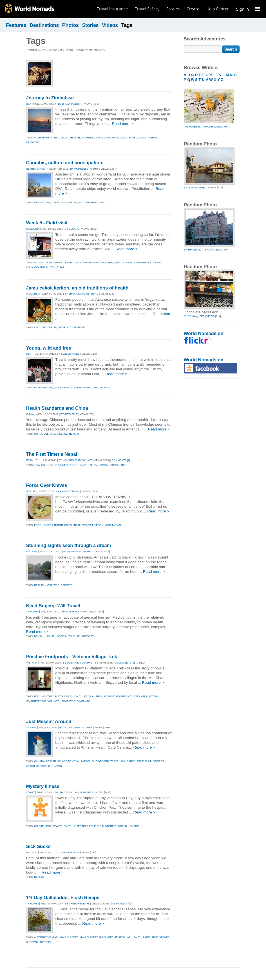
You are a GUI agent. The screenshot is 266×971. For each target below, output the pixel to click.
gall (55, 937)
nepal (94, 465)
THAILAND (32, 611)
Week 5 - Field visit (47, 222)
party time (150, 937)
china (38, 433)
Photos (70, 25)
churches (59, 202)
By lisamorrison (74, 611)
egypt (57, 826)
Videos (110, 25)
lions (98, 137)
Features (16, 25)
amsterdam (42, 202)
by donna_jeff (194, 316)
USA (28, 103)
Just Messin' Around (48, 721)
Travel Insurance (112, 8)
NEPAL (30, 460)
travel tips (118, 465)
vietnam (154, 696)
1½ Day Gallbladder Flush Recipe (63, 897)
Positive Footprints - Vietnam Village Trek (71, 656)
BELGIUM (32, 852)
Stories (173, 8)
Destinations (44, 25)
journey (87, 137)
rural (44, 267)
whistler (32, 766)
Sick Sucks (38, 846)
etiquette (61, 465)
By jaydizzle (69, 414)
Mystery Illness (42, 786)
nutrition (61, 525)
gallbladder (69, 937)
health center (136, 262)
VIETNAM (31, 551)
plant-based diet (81, 525)
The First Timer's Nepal (51, 454)
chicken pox (43, 826)
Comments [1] (121, 460)
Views (212, 187)
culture (40, 327)
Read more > (123, 124)
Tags (126, 25)
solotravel (128, 137)
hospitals (52, 585)
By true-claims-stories (76, 727)
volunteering (148, 137)
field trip (106, 262)
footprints (63, 696)
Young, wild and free (48, 348)
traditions (78, 327)
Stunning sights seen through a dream (68, 545)
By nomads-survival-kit (75, 460)
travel (104, 465)
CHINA (30, 414)
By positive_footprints (80, 662)
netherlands (88, 202)
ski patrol (83, 761)
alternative (42, 937)
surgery (87, 636)
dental (39, 636)
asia (37, 465)
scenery (67, 585)
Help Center (217, 8)
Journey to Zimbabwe (50, 98)
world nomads (80, 701)
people (64, 327)
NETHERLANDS (35, 168)
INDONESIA (33, 293)
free (37, 387)
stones (164, 937)
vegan (98, 525)
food (73, 465)
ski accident (66, 761)
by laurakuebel (195, 187)
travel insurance (123, 761)
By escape (72, 228)
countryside (89, 262)
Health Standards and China (57, 408)
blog (65, 137)
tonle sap (57, 267)
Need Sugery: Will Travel (53, 605)
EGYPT (30, 792)
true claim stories (150, 761)
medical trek (93, 696)
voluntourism (58, 701)
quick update (62, 387)
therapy (46, 942)
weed (102, 202)
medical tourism (68, 636)
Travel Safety (147, 8)
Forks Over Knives (46, 485)
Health (39, 877)
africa (55, 137)
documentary (43, 696)
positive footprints (118, 696)
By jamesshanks (68, 353)
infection (81, 826)
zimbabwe (33, 142)
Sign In (242, 9)
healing (124, 937)
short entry (82, 387)
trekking (140, 696)
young (105, 387)
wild (96, 387)
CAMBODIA (33, 228)
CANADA (31, 727)
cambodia (72, 262)
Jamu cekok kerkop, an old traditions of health (77, 288)
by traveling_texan (198, 249)
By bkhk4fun (70, 852)
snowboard (100, 761)
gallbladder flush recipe (99, 937)
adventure (42, 137)
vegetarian (113, 525)
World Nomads (29, 9)
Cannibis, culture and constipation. (65, 162)
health (75, 137)
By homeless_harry (84, 168)
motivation (111, 137)
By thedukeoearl (77, 903)
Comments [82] (122, 903)
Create (193, 8)
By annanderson (68, 491)
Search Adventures (205, 39)
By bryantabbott (70, 103)
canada (39, 761)
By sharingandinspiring (81, 293)
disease (62, 433)
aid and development (49, 262)
